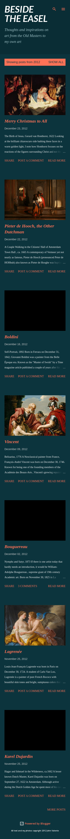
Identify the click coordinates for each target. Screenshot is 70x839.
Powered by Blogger (35, 823)
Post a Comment (31, 160)
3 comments (27, 586)
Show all (56, 62)
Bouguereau (15, 546)
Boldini (11, 336)
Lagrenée (13, 651)
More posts (56, 809)
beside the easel (26, 14)
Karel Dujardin (18, 756)
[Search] (54, 6)
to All (25, 121)
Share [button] (9, 160)
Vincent (11, 441)
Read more (57, 160)
